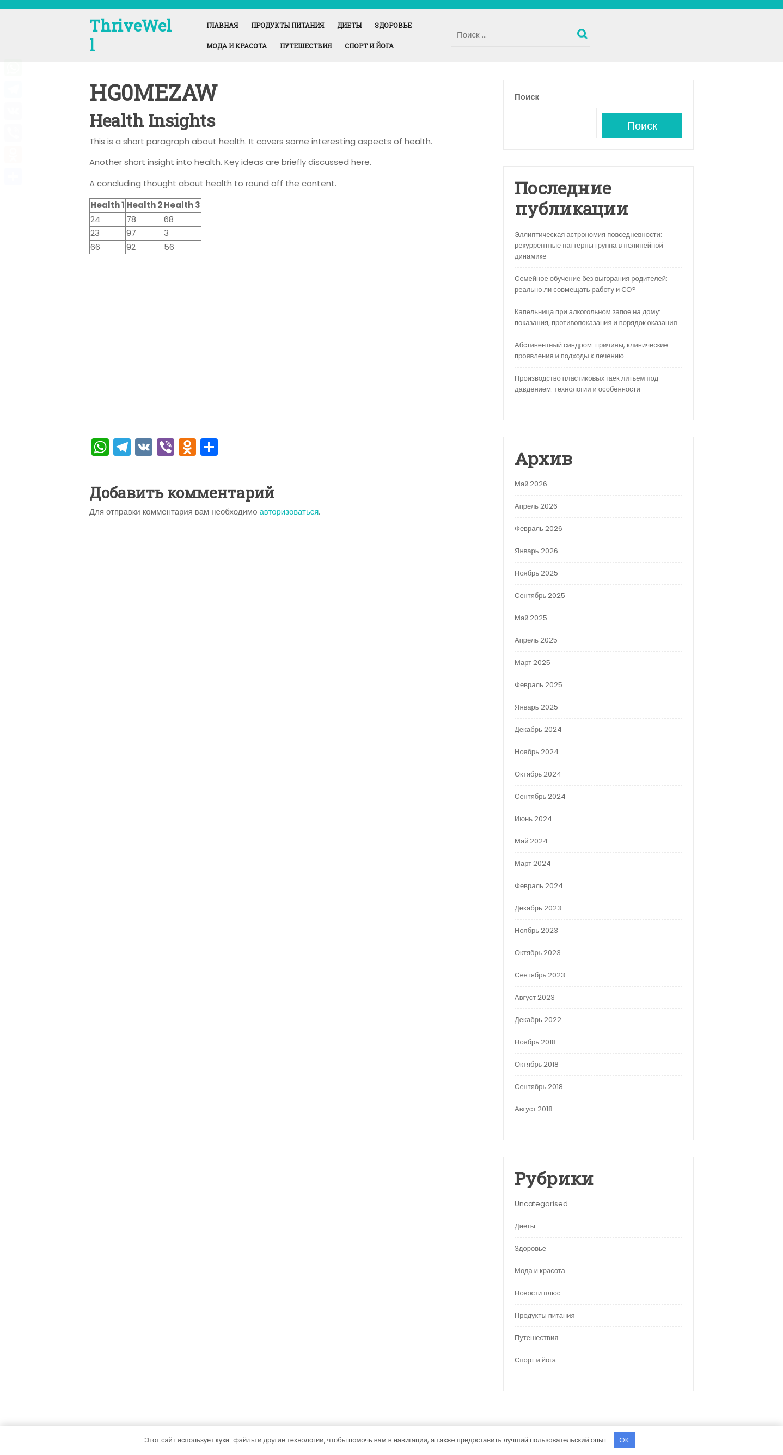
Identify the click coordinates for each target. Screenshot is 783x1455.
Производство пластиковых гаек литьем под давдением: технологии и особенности (586, 383)
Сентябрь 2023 (540, 975)
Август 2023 (535, 997)
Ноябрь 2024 (537, 752)
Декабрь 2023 (538, 908)
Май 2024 (531, 841)
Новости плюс (537, 1293)
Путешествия (306, 45)
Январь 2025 (536, 707)
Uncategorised (541, 1204)
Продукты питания (287, 25)
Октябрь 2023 (538, 952)
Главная (222, 25)
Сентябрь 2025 (540, 595)
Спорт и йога (369, 45)
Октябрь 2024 (538, 774)
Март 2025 (532, 662)
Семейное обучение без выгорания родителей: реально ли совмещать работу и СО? (591, 284)
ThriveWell (130, 35)
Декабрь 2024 (538, 729)
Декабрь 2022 (538, 1019)
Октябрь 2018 (537, 1064)
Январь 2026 (536, 551)
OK (624, 1440)
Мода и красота (236, 45)
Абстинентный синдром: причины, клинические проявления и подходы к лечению (591, 350)
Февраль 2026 (538, 528)
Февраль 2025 (538, 685)
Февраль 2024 (539, 886)
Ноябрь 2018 (535, 1042)
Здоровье (393, 25)
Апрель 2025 (536, 640)
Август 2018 (534, 1109)
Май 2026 (531, 484)
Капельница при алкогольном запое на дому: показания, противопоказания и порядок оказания (596, 317)
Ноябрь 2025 (536, 573)
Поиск (583, 31)
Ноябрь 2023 (536, 930)
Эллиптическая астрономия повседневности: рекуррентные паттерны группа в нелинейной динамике (589, 245)
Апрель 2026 (536, 506)
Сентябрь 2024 (540, 796)
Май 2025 (531, 618)
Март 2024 (533, 863)
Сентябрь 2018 (539, 1086)
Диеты (349, 25)
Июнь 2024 (533, 819)
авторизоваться (289, 511)
